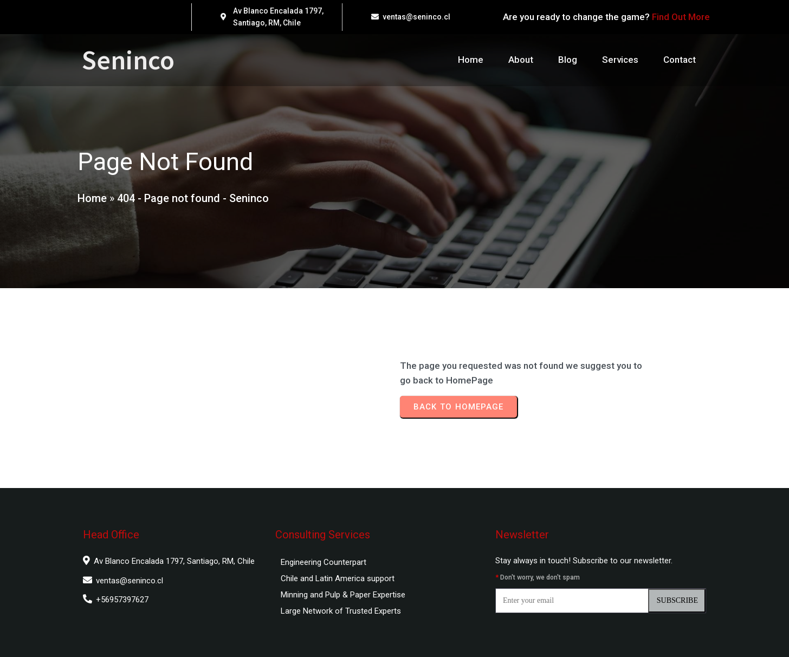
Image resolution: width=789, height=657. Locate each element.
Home (92, 198)
